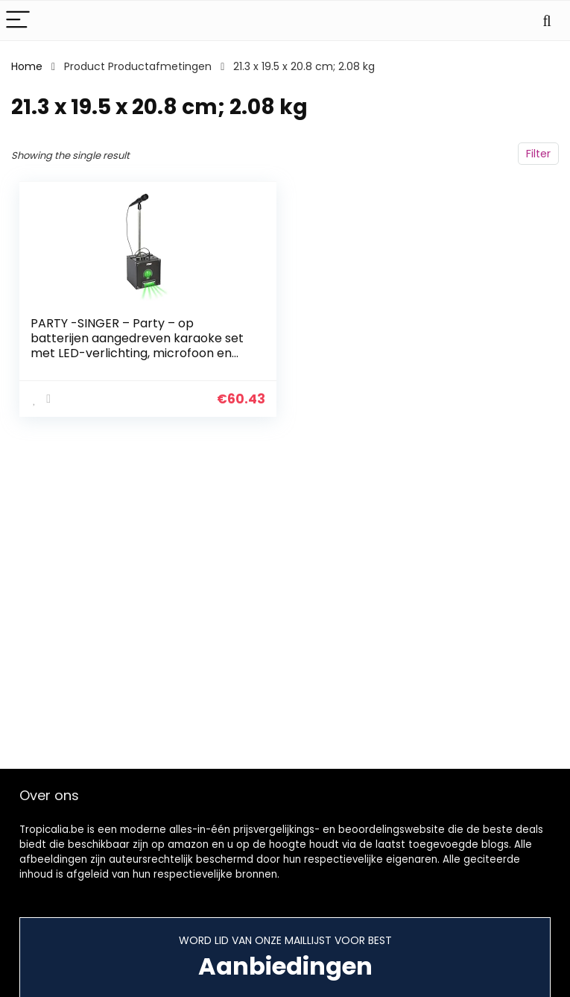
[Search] (547, 20)
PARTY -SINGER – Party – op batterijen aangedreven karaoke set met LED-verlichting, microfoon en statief (137, 346)
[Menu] (18, 20)
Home (26, 66)
